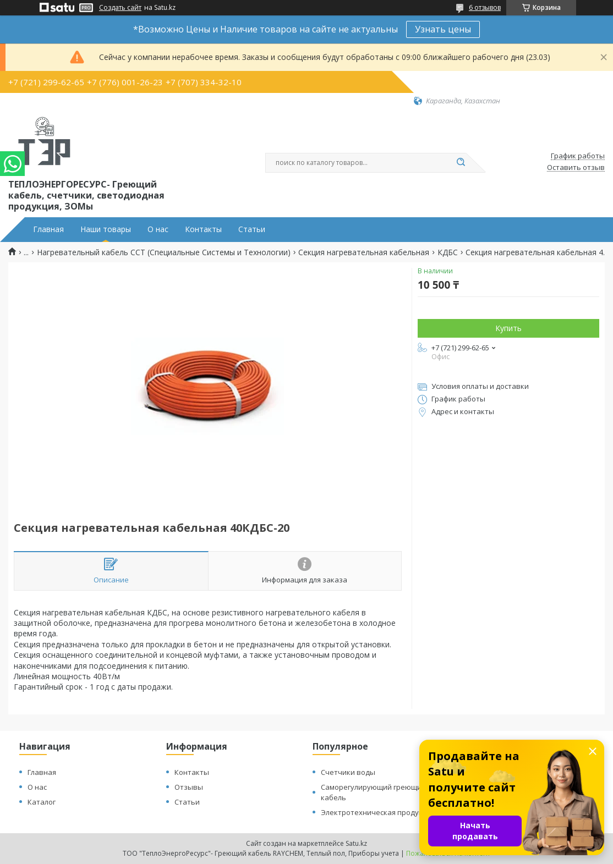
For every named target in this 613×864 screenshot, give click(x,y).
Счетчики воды (348, 772)
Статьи (251, 229)
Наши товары (105, 229)
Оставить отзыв (576, 168)
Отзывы (188, 787)
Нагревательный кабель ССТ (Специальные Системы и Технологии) (164, 252)
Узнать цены (443, 29)
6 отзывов (485, 7)
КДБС (447, 252)
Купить (508, 328)
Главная (48, 229)
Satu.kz (356, 843)
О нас (157, 229)
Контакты (203, 229)
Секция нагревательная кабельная (363, 252)
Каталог (42, 802)
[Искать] (461, 163)
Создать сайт (120, 8)
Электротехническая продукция (378, 812)
